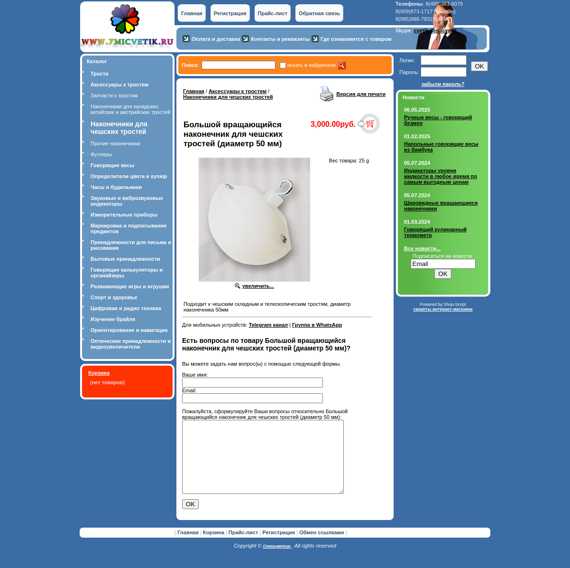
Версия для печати (361, 94)
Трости (100, 73)
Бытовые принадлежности (125, 259)
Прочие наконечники (115, 143)
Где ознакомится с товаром (356, 39)
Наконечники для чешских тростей (228, 97)
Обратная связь (319, 13)
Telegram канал (268, 325)
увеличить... (258, 286)
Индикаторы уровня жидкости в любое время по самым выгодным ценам (440, 176)
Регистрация (230, 13)
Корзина (99, 373)
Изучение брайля (113, 319)
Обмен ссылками (321, 546)
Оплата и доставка (216, 39)
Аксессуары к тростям (119, 84)
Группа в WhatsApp (317, 325)
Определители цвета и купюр (129, 176)
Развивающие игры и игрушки (130, 286)
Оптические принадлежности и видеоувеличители (131, 344)
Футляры (101, 154)
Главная (191, 13)
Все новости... (422, 248)
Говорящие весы (112, 165)
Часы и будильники (116, 187)
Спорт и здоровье (114, 297)
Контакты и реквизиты (280, 39)
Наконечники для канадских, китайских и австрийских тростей (130, 109)
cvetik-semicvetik (435, 30)
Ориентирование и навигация (129, 330)
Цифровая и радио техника (126, 308)
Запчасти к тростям (114, 95)
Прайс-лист (273, 13)
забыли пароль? (443, 84)
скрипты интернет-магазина (442, 309)
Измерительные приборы (124, 215)
